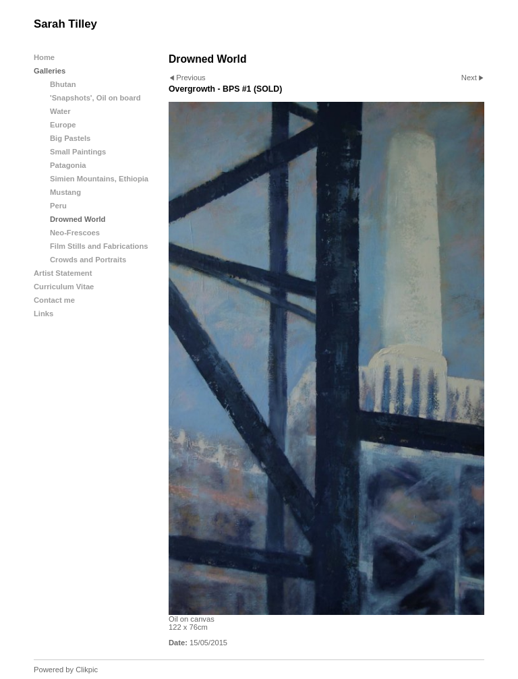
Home (44, 57)
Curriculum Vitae (64, 287)
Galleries (49, 71)
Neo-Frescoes (75, 233)
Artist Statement (63, 273)
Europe (63, 125)
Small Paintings (78, 152)
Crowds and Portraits (88, 260)
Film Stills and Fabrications (99, 246)
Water (60, 111)
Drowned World (77, 219)
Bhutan (63, 84)
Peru (58, 206)
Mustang (65, 192)
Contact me (54, 300)
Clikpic (87, 670)
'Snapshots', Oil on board (95, 98)
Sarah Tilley (65, 24)
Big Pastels (70, 138)
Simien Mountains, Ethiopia (99, 179)
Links (43, 313)
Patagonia (68, 165)
